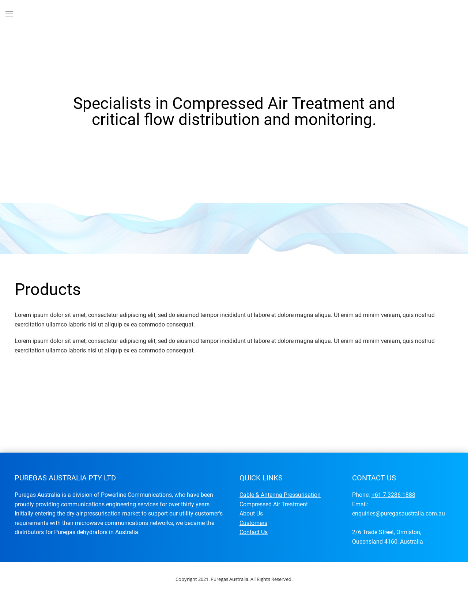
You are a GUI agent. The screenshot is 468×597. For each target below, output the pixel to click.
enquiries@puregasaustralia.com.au (398, 513)
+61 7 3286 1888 (393, 494)
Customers (253, 522)
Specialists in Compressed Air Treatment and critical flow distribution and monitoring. (220, 189)
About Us (251, 513)
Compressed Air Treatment (273, 504)
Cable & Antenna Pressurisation (280, 494)
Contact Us (253, 532)
